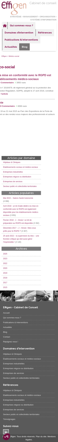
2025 (5, 254)
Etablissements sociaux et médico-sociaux (20, 167)
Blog (24, 47)
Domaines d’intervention (19, 32)
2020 (5, 268)
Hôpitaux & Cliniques (11, 162)
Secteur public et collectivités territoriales (20, 186)
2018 (5, 278)
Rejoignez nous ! (10, 341)
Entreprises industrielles (13, 172)
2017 (5, 283)
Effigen (4, 56)
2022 (5, 263)
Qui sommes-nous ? (21, 25)
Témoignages (9, 419)
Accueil (4, 25)
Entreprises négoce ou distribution (17, 177)
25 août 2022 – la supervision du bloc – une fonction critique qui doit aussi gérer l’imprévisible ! (21, 239)
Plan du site (41, 436)
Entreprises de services (12, 181)
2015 (5, 287)
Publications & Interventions (21, 39)
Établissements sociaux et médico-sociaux (22, 359)
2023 (5, 259)
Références (45, 32)
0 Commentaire (7, 106)
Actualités (11, 47)
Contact (6, 337)
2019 (5, 273)
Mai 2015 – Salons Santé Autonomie (18, 198)
